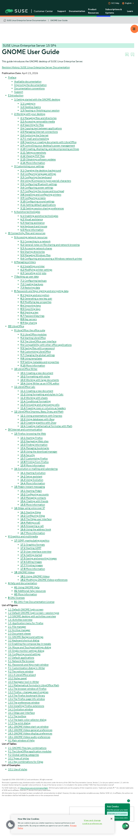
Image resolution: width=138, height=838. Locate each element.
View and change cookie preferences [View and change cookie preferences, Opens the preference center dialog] (92, 822)
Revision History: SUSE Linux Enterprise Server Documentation (36, 67)
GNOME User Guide (59, 20)
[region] (62, 824)
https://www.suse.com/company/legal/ (34, 788)
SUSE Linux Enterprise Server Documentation (26, 20)
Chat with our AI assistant (117, 814)
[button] (10, 824)
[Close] (111, 819)
